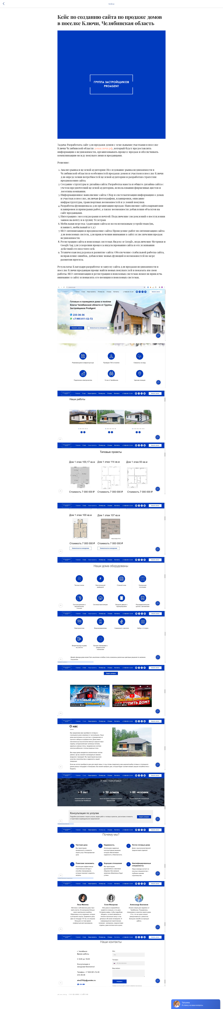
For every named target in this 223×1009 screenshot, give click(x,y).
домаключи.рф (103, 148)
